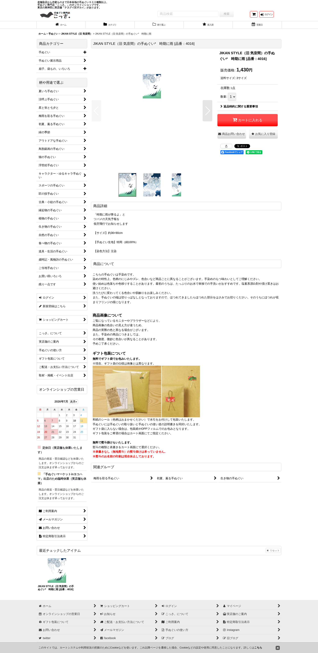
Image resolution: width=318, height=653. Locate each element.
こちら (258, 647)
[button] (96, 114)
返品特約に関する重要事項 (239, 110)
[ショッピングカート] (254, 16)
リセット (273, 554)
